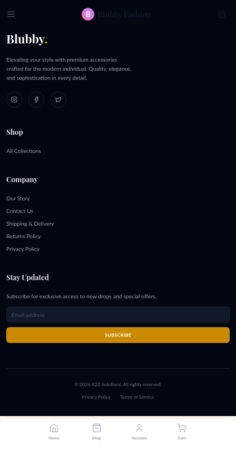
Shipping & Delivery (30, 223)
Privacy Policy (22, 248)
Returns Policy (23, 236)
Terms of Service (137, 397)
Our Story (18, 198)
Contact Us (19, 210)
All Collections (23, 150)
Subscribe (118, 335)
